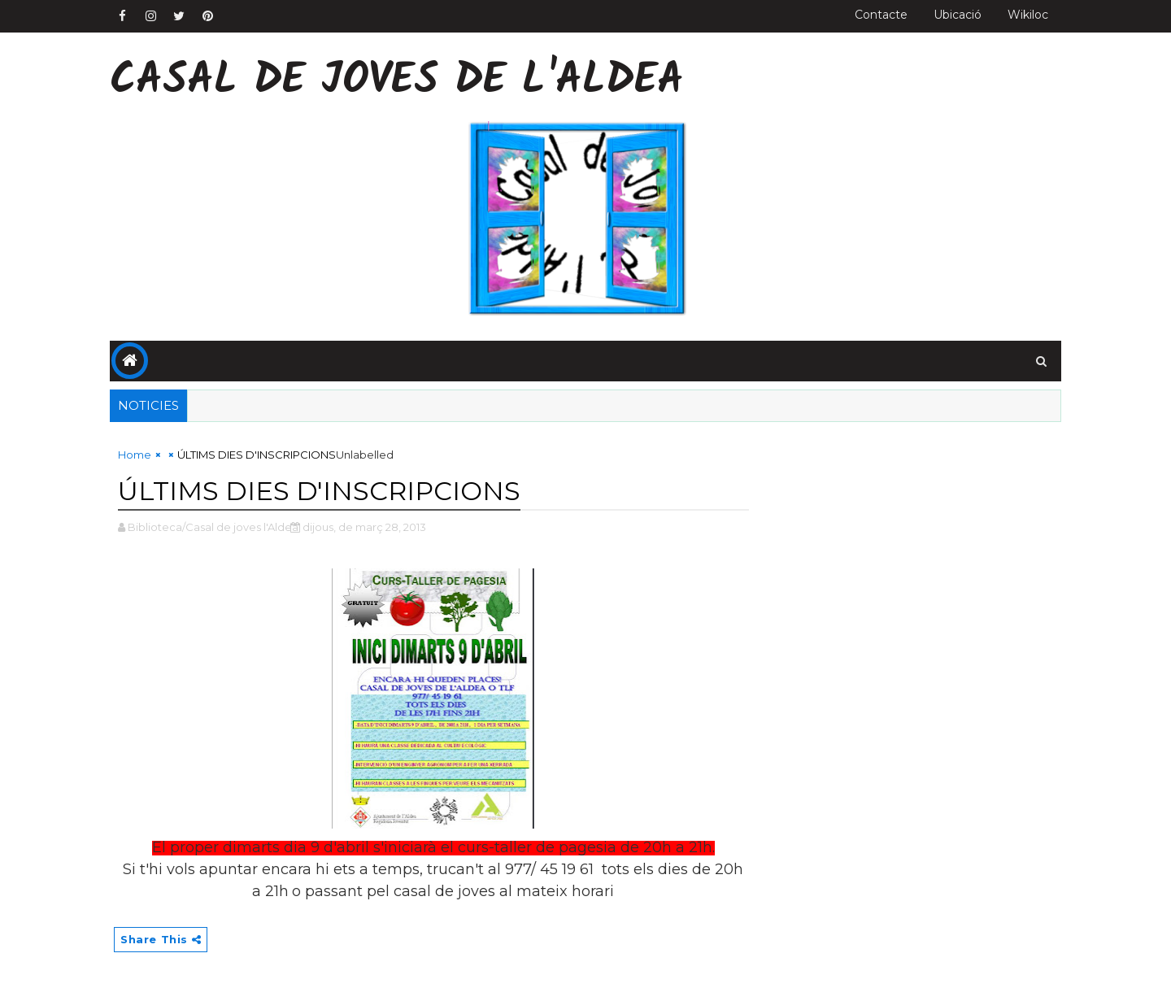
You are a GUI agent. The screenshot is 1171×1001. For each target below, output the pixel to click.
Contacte (881, 14)
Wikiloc (1028, 14)
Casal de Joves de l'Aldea (397, 81)
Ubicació (958, 14)
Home (134, 454)
